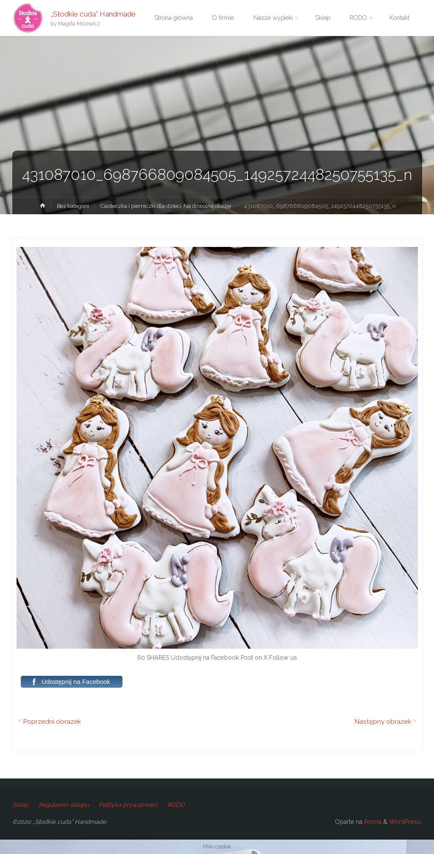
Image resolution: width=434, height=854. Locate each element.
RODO (176, 804)
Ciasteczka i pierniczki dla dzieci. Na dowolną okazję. (166, 206)
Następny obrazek (386, 721)
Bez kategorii (73, 206)
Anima (371, 821)
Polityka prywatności (128, 804)
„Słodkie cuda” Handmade (93, 13)
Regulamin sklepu (64, 804)
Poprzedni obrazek (49, 721)
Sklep (20, 804)
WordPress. (405, 821)
